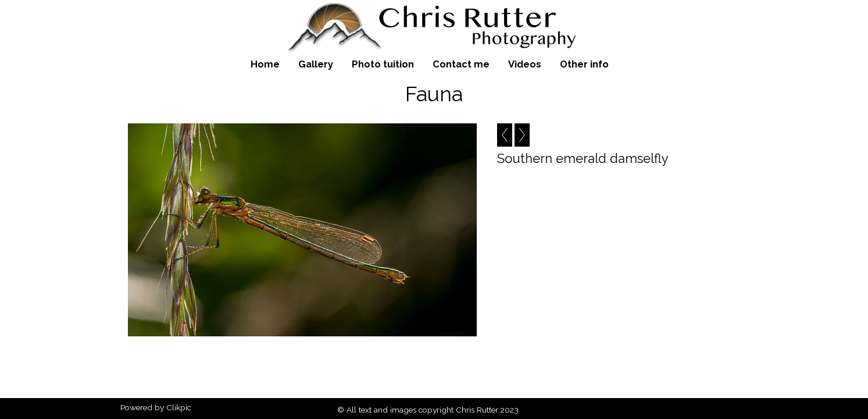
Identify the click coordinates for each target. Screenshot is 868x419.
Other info (584, 64)
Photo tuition (383, 64)
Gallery (315, 64)
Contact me (461, 64)
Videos (524, 64)
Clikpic (178, 407)
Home (265, 64)
